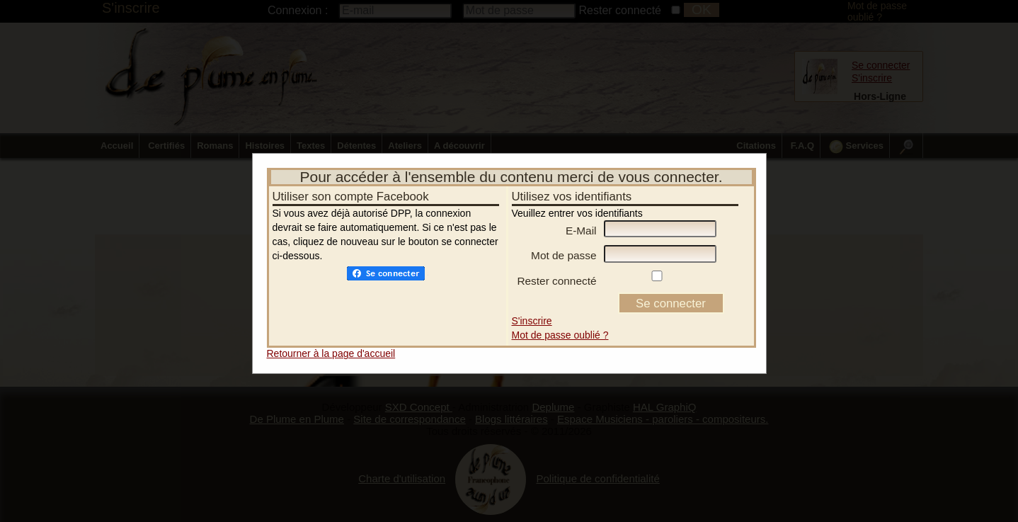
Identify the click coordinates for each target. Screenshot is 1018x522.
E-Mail (581, 231)
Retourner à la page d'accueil (331, 353)
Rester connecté (556, 281)
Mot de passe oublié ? (560, 335)
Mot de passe (563, 255)
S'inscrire (532, 321)
